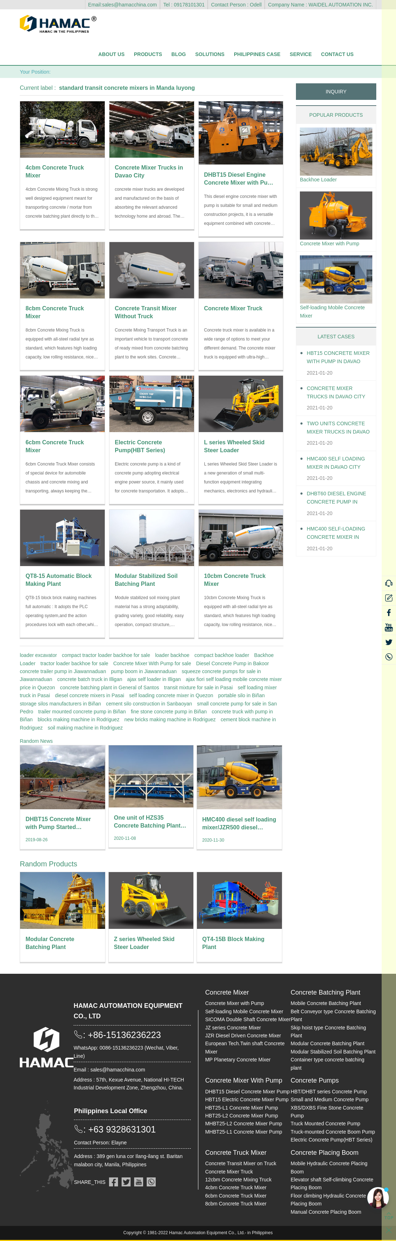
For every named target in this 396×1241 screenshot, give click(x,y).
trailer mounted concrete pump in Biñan (82, 711)
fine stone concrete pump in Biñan (169, 711)
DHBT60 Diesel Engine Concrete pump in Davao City (336, 503)
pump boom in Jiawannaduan (144, 671)
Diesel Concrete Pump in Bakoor (232, 663)
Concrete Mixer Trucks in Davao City (333, 397)
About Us (111, 54)
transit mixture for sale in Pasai (198, 687)
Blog (178, 54)
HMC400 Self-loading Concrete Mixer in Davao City (337, 538)
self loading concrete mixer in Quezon (171, 695)
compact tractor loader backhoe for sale (106, 655)
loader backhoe (172, 655)
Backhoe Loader (321, 180)
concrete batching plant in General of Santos (109, 687)
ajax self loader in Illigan (154, 679)
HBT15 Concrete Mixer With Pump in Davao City (337, 362)
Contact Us (337, 54)
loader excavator (38, 655)
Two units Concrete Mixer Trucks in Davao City (333, 432)
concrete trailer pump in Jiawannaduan (63, 671)
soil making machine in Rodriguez (85, 728)
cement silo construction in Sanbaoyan (149, 704)
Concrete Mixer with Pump (333, 245)
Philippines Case (257, 54)
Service (301, 54)
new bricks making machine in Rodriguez (170, 719)
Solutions (210, 54)
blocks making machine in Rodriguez (78, 719)
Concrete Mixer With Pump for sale (152, 663)
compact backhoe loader (221, 655)
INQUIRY (336, 91)
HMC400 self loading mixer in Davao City (333, 468)
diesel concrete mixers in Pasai (89, 695)
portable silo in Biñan (241, 695)
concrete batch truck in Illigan (89, 679)
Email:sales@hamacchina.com (122, 5)
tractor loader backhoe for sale (74, 663)
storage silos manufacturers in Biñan (60, 704)
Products (148, 54)
